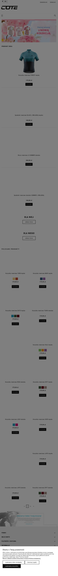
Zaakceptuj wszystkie (11, 566)
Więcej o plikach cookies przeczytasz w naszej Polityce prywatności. (22, 558)
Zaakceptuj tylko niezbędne (13, 562)
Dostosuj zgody (32, 562)
